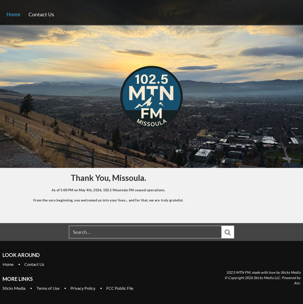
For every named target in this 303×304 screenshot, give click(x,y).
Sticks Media (14, 288)
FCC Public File (119, 288)
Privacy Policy (82, 288)
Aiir (297, 283)
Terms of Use (47, 288)
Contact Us (41, 14)
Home (13, 14)
